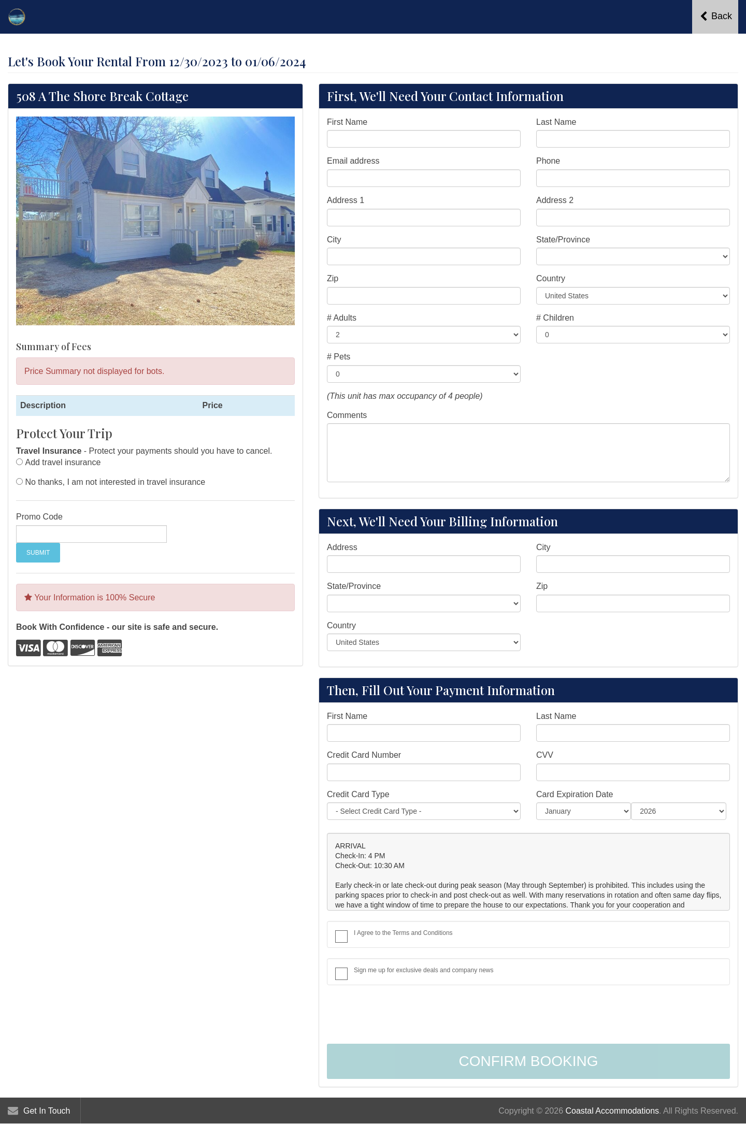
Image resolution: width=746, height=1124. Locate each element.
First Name (347, 122)
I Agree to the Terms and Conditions (403, 932)
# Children (555, 317)
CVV (544, 755)
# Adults (341, 317)
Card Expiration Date (574, 794)
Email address (353, 160)
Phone (548, 160)
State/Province (563, 239)
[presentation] (405, 1016)
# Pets (338, 356)
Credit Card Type (358, 794)
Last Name (556, 122)
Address (342, 547)
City (334, 239)
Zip (332, 278)
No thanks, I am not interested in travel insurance (115, 482)
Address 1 (345, 200)
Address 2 (554, 200)
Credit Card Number (364, 755)
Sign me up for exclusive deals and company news (423, 970)
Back (716, 16)
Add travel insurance (63, 462)
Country (550, 278)
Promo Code (39, 516)
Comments (347, 415)
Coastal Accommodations (612, 1110)
